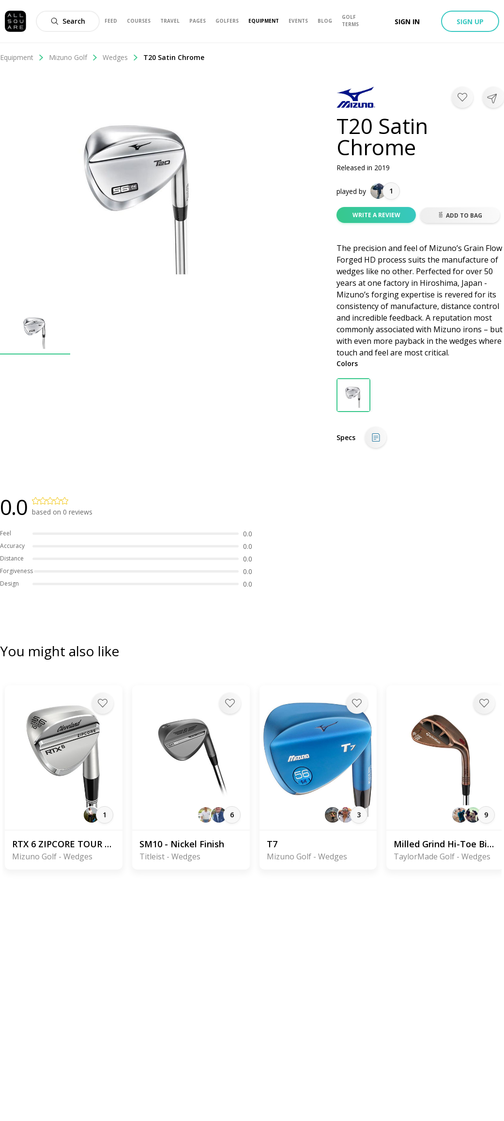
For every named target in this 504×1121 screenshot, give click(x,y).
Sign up (470, 21)
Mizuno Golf (73, 57)
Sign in (407, 21)
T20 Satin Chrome (173, 57)
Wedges (120, 57)
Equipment (22, 57)
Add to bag (460, 215)
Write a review (376, 215)
